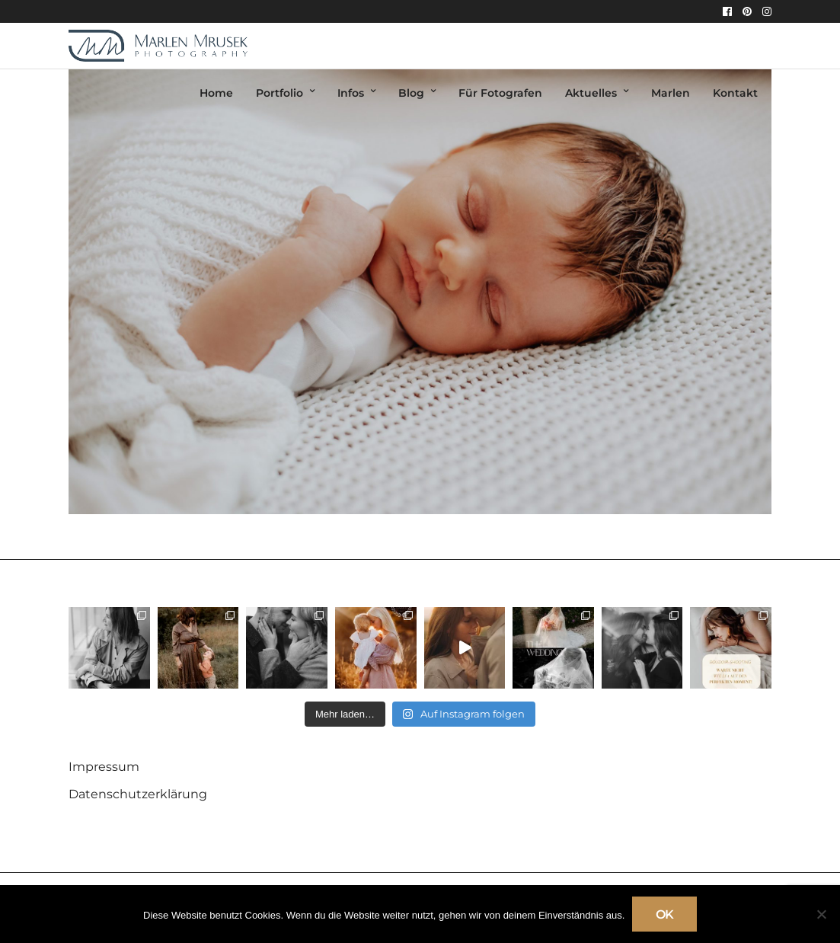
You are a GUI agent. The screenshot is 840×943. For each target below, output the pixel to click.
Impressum (104, 766)
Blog (411, 93)
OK (664, 914)
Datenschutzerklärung (138, 794)
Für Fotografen (500, 93)
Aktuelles (591, 93)
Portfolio (279, 93)
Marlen (670, 93)
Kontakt (735, 93)
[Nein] (821, 914)
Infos (350, 93)
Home (216, 93)
